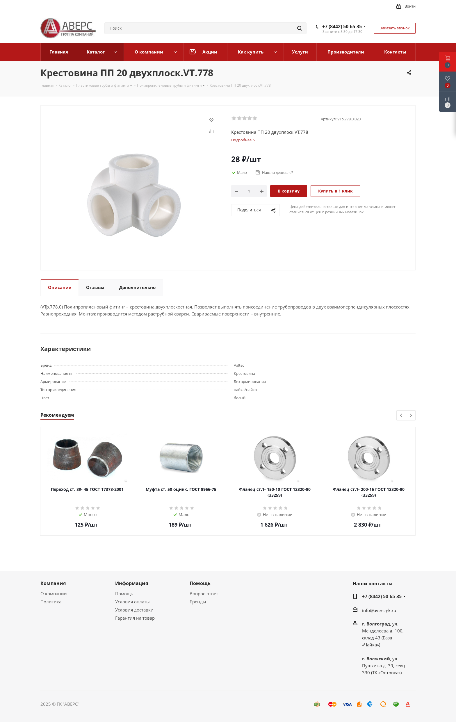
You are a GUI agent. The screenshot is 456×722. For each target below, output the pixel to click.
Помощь (124, 593)
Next (411, 416)
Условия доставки (134, 610)
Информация (131, 583)
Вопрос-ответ (204, 593)
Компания (53, 583)
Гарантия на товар (135, 618)
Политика (50, 602)
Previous (401, 416)
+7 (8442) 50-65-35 (342, 26)
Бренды (198, 602)
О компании (53, 593)
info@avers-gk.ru (379, 610)
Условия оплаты (132, 602)
